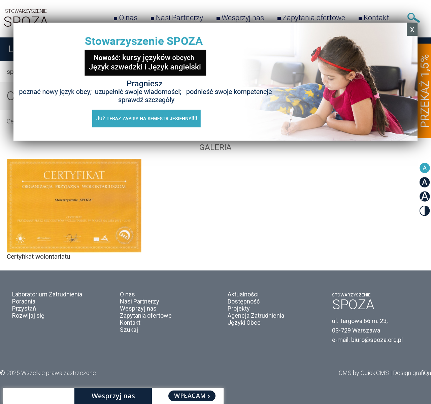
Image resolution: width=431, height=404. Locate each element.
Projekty (239, 308)
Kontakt (376, 17)
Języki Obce (244, 322)
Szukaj (413, 17)
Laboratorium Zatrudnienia (47, 294)
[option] (215, 209)
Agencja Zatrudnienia (256, 315)
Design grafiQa (412, 372)
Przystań (24, 308)
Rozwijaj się (28, 315)
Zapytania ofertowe (314, 17)
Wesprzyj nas (243, 17)
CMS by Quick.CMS (364, 372)
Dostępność (244, 301)
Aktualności (243, 294)
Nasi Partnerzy (179, 17)
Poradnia (23, 301)
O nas (128, 17)
